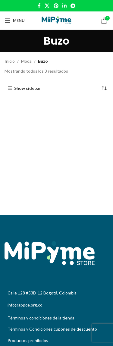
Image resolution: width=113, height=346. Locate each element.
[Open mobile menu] (15, 20)
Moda (26, 61)
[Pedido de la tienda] (103, 88)
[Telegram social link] (72, 5)
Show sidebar (27, 88)
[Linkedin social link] (64, 5)
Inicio (10, 61)
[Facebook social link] (39, 5)
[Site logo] (56, 20)
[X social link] (47, 5)
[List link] (56, 318)
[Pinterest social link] (56, 5)
